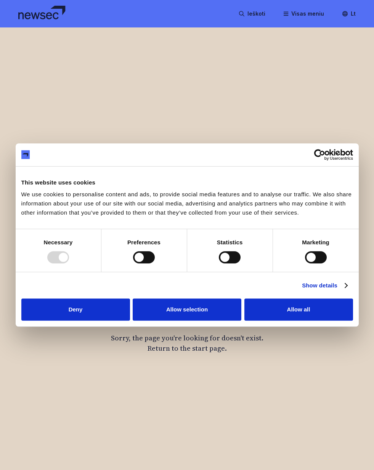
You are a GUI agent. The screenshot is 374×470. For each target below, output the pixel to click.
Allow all (298, 309)
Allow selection (187, 309)
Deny (76, 309)
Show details (319, 285)
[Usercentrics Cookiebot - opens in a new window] (319, 154)
